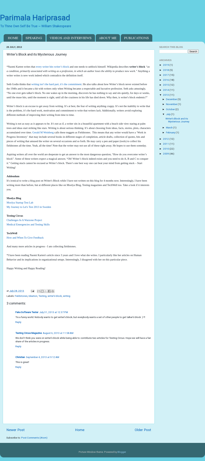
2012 (166, 138)
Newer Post (15, 430)
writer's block (55, 295)
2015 (166, 84)
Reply (18, 322)
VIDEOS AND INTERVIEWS (71, 38)
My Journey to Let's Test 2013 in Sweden (29, 206)
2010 (166, 148)
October (170, 109)
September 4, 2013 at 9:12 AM (42, 357)
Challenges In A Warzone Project (24, 220)
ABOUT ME (107, 38)
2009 (166, 153)
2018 (166, 69)
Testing (42, 295)
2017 (166, 74)
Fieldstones (21, 295)
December (172, 99)
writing (66, 295)
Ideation (33, 295)
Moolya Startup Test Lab (20, 202)
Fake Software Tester (26, 312)
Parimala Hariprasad (35, 17)
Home (79, 430)
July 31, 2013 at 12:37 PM (53, 312)
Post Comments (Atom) (34, 437)
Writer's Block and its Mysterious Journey (177, 120)
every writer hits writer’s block (52, 66)
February (171, 132)
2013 (166, 94)
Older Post (143, 430)
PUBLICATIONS (136, 38)
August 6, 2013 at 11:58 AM (58, 333)
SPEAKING (34, 38)
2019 (166, 64)
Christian (20, 357)
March (169, 127)
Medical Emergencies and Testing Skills (28, 224)
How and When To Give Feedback (25, 237)
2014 (166, 89)
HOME (13, 38)
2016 (166, 79)
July (168, 114)
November (172, 104)
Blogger (122, 451)
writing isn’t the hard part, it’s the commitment (56, 84)
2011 (166, 143)
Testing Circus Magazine (28, 333)
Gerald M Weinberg (43, 132)
